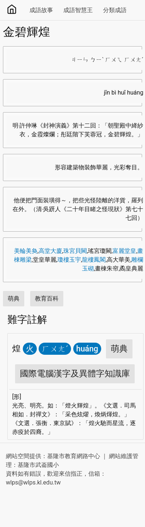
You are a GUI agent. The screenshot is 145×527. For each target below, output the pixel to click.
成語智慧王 (78, 10)
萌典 (14, 298)
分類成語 (115, 10)
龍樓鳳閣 (94, 259)
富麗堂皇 (124, 250)
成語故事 (41, 10)
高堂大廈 (50, 250)
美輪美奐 (26, 250)
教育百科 (47, 298)
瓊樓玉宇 (69, 259)
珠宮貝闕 (75, 250)
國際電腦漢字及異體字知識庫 (75, 374)
